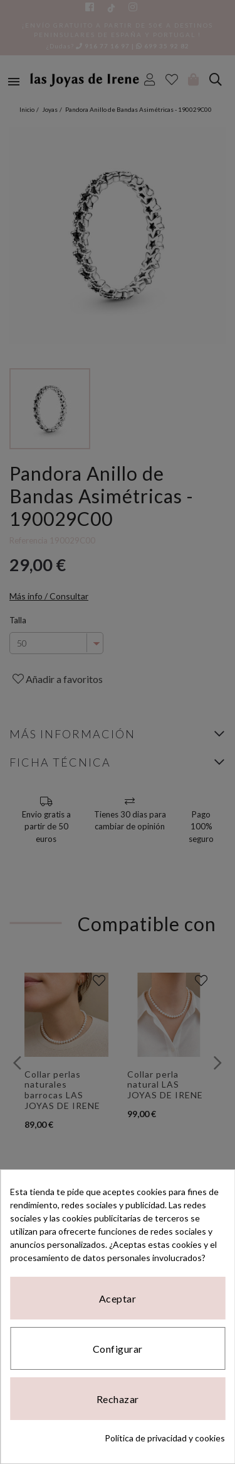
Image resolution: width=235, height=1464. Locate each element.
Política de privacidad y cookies (165, 1438)
